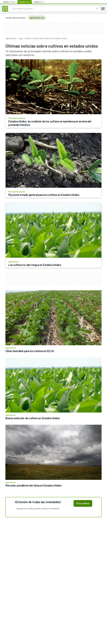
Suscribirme (82, 503)
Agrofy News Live (37, 17)
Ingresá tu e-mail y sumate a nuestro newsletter (38, 508)
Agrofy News (11, 38)
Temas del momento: (15, 17)
